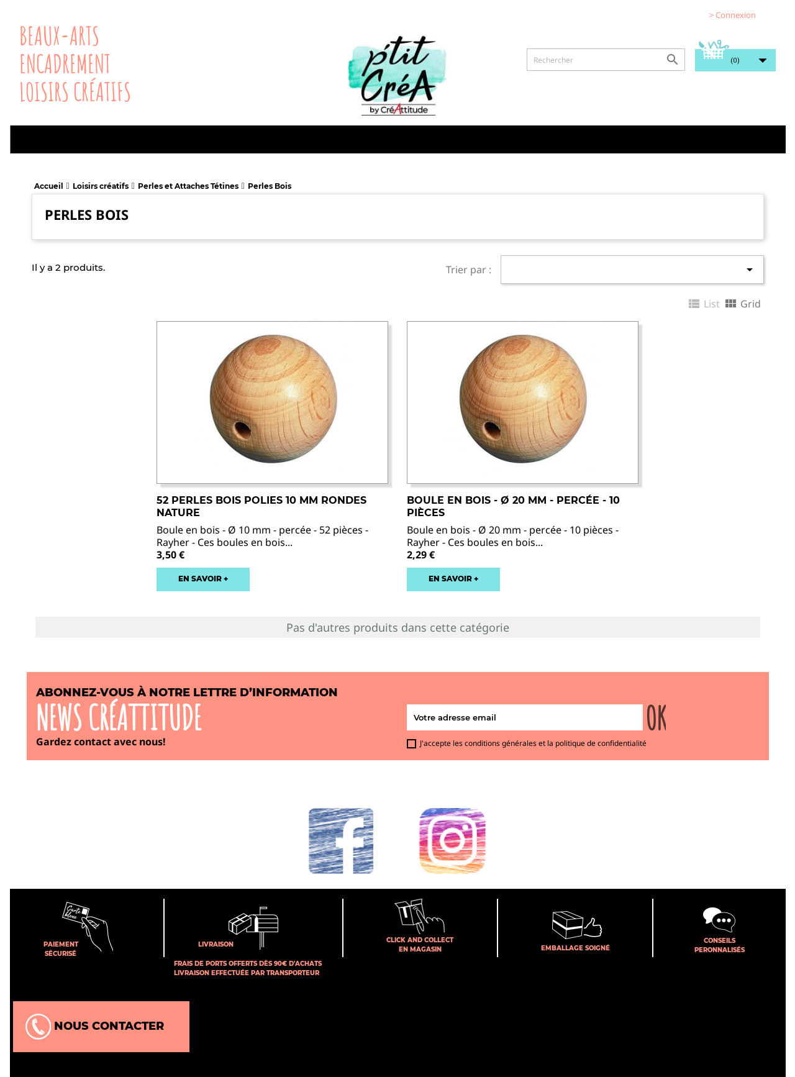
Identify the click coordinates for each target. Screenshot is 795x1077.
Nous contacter (94, 1027)
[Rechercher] (606, 59)
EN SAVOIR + (203, 578)
